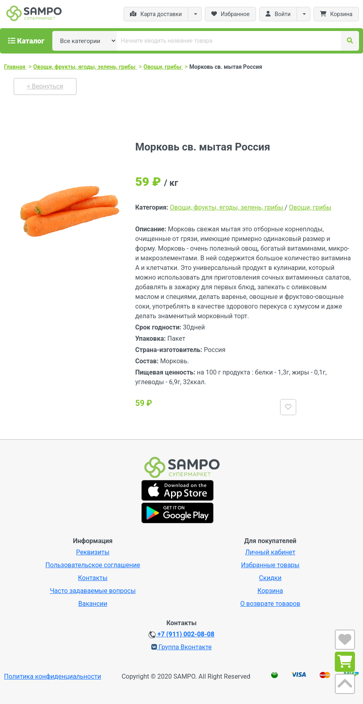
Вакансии (92, 603)
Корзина (270, 591)
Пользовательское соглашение (92, 565)
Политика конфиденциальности (52, 676)
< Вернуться (45, 86)
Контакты (92, 578)
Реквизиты (92, 552)
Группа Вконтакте (181, 647)
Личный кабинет (270, 552)
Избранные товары (270, 565)
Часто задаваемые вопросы (93, 591)
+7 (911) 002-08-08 (181, 634)
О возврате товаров (270, 603)
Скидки (270, 578)
